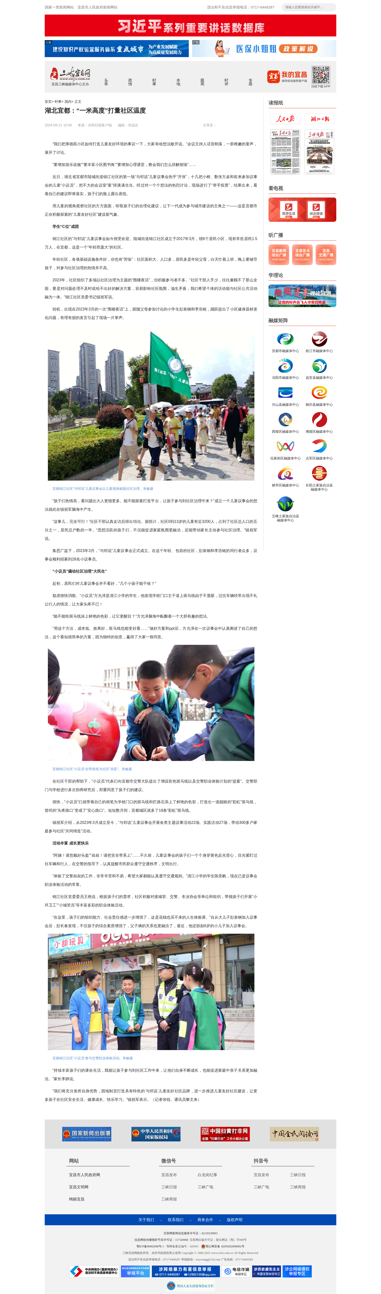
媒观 (202, 78)
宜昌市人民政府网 (84, 1175)
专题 (251, 78)
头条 (106, 78)
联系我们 (175, 1220)
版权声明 (234, 1220)
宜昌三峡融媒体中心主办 (70, 84)
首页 (48, 102)
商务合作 (205, 1220)
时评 (227, 78)
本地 (178, 78)
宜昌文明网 (78, 1187)
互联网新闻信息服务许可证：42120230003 (190, 1233)
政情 (130, 78)
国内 (68, 102)
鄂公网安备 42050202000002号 (222, 1246)
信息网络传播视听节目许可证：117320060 (161, 1240)
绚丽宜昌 (77, 1199)
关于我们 (146, 1220)
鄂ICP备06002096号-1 (151, 1246)
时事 (154, 78)
